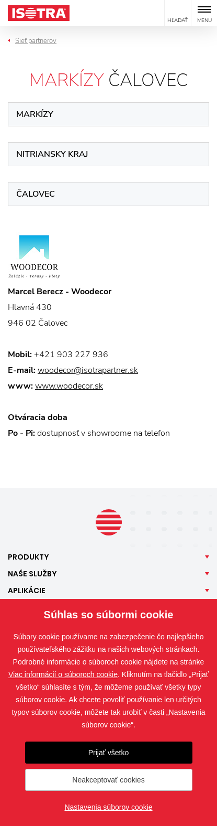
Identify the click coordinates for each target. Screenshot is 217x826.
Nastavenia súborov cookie (108, 807)
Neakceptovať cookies (108, 780)
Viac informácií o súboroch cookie (63, 674)
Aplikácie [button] (26, 590)
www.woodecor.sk (69, 386)
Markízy (34, 114)
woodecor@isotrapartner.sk (88, 370)
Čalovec (35, 194)
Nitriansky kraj (52, 154)
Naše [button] (32, 573)
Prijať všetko (108, 752)
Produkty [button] (28, 557)
